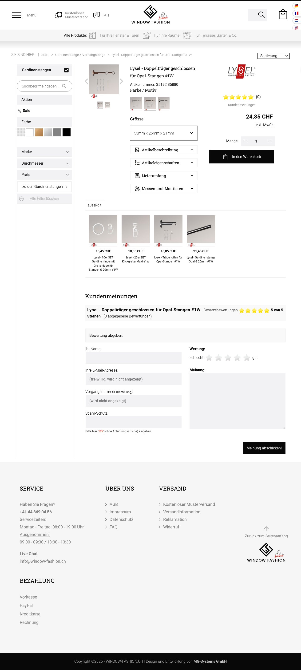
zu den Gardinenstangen (42, 186)
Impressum (120, 511)
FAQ (113, 526)
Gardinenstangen (36, 70)
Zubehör (94, 205)
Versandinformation (181, 511)
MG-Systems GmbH (210, 661)
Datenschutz (121, 519)
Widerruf (171, 526)
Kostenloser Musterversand (189, 504)
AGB (114, 504)
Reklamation (175, 519)
